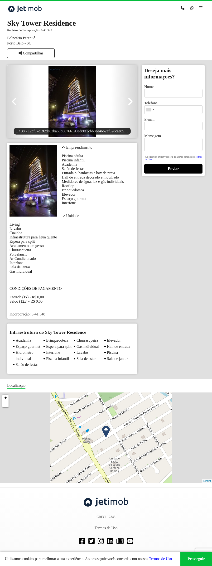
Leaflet (207, 480)
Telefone (151, 103)
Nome (149, 87)
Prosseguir (196, 559)
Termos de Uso (160, 559)
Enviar (173, 169)
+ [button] (5, 398)
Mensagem (152, 136)
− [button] (5, 404)
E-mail (149, 119)
